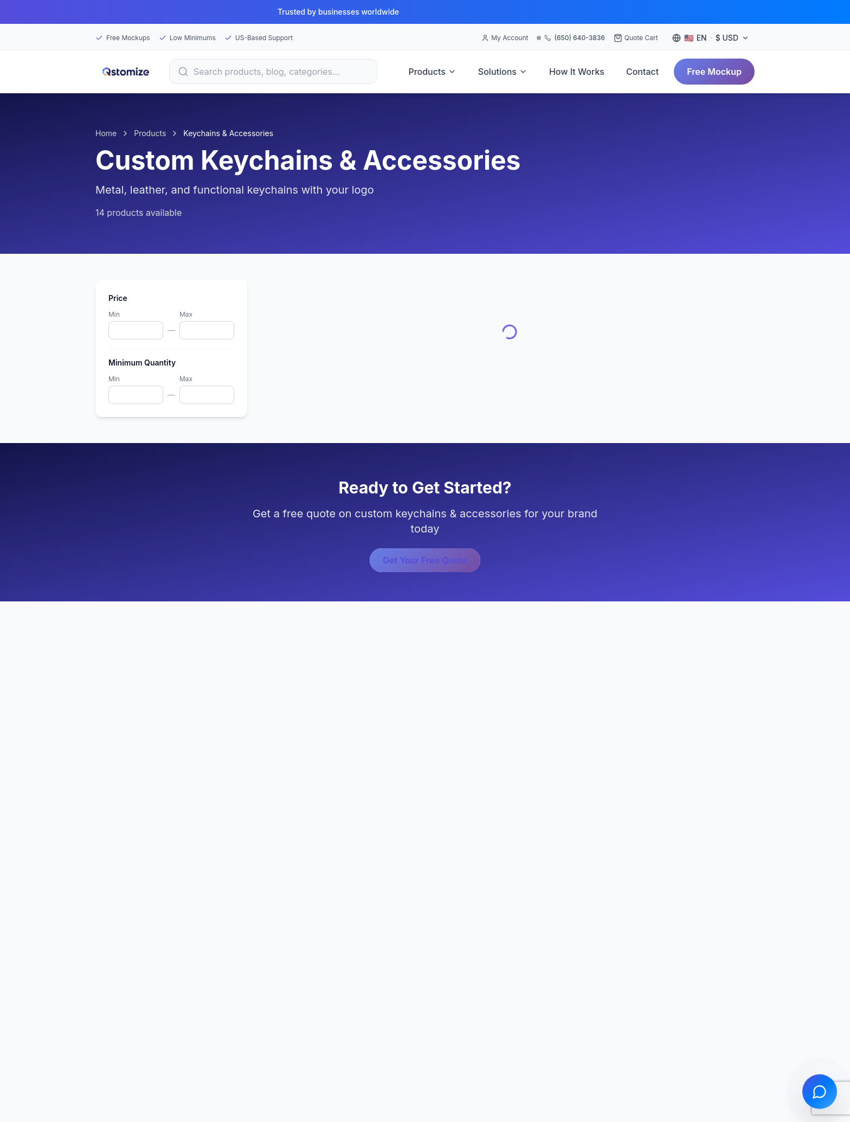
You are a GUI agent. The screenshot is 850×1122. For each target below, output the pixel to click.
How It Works (576, 71)
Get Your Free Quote (425, 560)
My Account (504, 38)
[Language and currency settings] (711, 38)
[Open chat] (819, 1091)
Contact (642, 71)
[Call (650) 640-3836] (570, 38)
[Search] (273, 71)
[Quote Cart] (636, 38)
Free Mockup (714, 71)
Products (432, 71)
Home (106, 133)
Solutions (502, 71)
